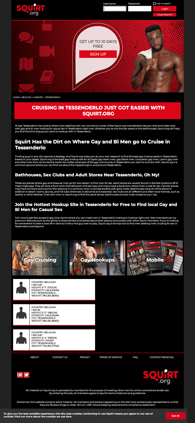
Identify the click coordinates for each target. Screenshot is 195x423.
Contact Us (59, 357)
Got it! (175, 415)
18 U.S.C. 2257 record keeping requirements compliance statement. (116, 404)
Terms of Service (110, 357)
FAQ (135, 357)
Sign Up (98, 54)
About (34, 357)
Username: (109, 3)
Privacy (85, 357)
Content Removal (162, 357)
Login (164, 8)
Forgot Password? (164, 15)
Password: (134, 3)
